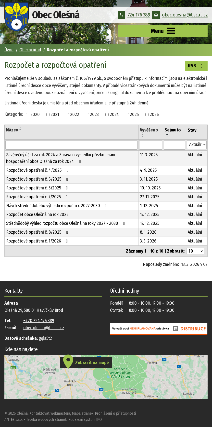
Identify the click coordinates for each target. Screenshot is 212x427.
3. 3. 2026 (148, 241)
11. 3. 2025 (149, 154)
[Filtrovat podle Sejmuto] (174, 145)
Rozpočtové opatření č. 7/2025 (38, 196)
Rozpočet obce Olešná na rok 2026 (41, 214)
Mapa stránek (82, 413)
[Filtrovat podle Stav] (197, 144)
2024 (114, 114)
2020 (35, 114)
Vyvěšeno (149, 130)
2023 (94, 114)
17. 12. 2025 (149, 214)
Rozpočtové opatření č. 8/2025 (38, 232)
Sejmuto (173, 130)
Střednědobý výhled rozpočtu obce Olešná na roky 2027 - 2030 (66, 223)
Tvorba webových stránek (46, 419)
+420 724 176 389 (38, 320)
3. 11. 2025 (149, 179)
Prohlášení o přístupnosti (115, 413)
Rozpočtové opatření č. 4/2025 (38, 170)
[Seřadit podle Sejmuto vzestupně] (167, 134)
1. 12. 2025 (149, 205)
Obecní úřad (30, 50)
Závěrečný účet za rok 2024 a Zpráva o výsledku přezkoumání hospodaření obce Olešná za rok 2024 (60, 158)
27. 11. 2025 (149, 196)
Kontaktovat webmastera (49, 413)
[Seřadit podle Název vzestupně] (20, 128)
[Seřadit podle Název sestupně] (20, 130)
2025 (134, 114)
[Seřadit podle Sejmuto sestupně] (167, 136)
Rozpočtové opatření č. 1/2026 (38, 241)
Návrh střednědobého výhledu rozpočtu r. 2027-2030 (57, 205)
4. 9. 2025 (148, 170)
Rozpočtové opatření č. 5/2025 (38, 188)
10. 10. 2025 (150, 188)
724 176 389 (134, 15)
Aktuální (195, 154)
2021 (54, 114)
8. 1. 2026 (148, 232)
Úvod (8, 50)
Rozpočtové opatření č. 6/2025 (38, 179)
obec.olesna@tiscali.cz (180, 15)
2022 (74, 114)
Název (12, 130)
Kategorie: (13, 114)
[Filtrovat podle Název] (71, 145)
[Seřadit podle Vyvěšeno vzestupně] (142, 134)
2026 (154, 114)
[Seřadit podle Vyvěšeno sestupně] (142, 136)
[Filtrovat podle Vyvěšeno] (150, 145)
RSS (196, 65)
